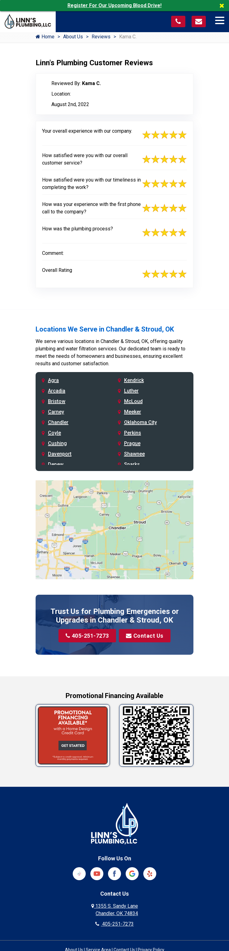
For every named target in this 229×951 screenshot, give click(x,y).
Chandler (58, 422)
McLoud (133, 401)
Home (45, 37)
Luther (131, 391)
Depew (55, 464)
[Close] (224, 5)
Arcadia (56, 391)
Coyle (54, 433)
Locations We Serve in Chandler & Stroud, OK (105, 329)
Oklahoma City (140, 422)
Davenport (59, 454)
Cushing (57, 443)
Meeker (132, 412)
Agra (53, 380)
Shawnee (134, 454)
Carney (56, 412)
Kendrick (134, 380)
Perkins (132, 433)
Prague (132, 443)
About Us (73, 37)
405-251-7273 (87, 635)
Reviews (101, 37)
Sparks (132, 464)
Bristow (56, 401)
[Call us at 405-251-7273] (178, 21)
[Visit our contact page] (199, 21)
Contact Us (145, 635)
